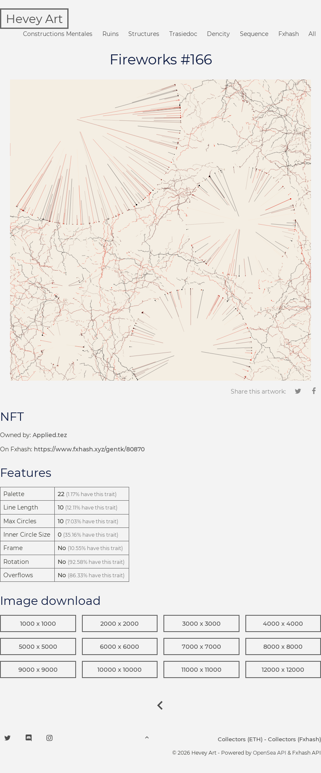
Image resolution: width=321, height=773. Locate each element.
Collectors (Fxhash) (294, 739)
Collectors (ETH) (240, 739)
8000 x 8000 (283, 646)
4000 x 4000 (283, 623)
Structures (143, 34)
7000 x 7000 (201, 646)
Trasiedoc (183, 34)
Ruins (110, 34)
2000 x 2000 (119, 623)
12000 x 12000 (283, 669)
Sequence (254, 34)
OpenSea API (269, 753)
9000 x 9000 (38, 669)
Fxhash (288, 34)
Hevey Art (34, 19)
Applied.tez (50, 435)
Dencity (218, 34)
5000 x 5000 (38, 646)
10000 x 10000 (119, 669)
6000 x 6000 (119, 646)
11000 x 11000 (201, 669)
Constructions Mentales (57, 34)
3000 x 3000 (201, 623)
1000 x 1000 (38, 623)
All (312, 34)
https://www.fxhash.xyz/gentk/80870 (89, 449)
